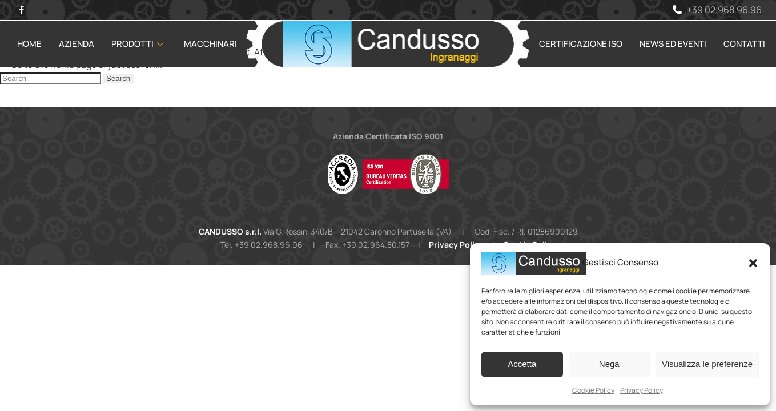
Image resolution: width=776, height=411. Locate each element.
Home (29, 44)
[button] (753, 263)
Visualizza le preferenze (707, 364)
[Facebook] (21, 10)
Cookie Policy (593, 390)
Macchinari (210, 44)
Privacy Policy (641, 390)
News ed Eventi (673, 44)
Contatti (744, 44)
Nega (609, 364)
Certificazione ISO (580, 44)
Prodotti (137, 44)
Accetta (522, 364)
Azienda (76, 44)
